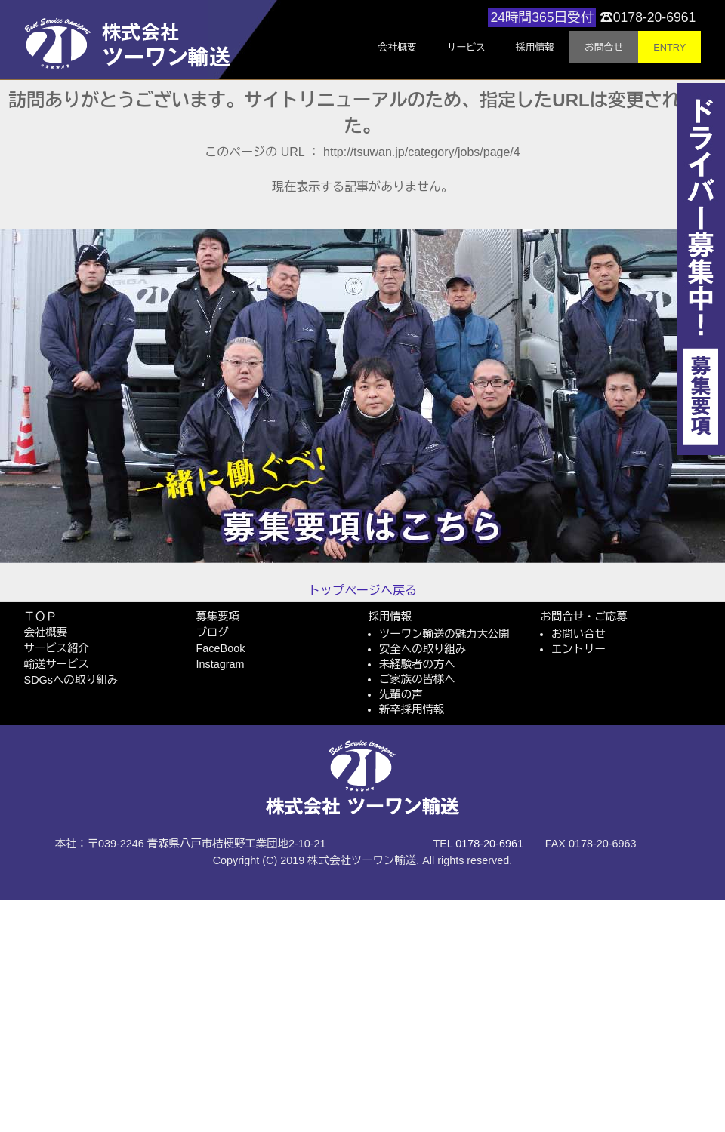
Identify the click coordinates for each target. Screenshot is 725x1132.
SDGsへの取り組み (71, 680)
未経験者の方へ (417, 664)
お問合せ (604, 47)
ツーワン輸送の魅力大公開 (444, 634)
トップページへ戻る (362, 590)
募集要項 (218, 617)
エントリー (578, 649)
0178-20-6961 (489, 844)
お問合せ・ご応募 (584, 617)
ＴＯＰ (40, 617)
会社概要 (46, 632)
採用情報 (390, 617)
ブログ (212, 632)
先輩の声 (401, 694)
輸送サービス (56, 664)
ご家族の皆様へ (417, 679)
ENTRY (669, 47)
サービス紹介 (56, 648)
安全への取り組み (422, 649)
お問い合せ (578, 634)
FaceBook (220, 648)
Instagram (220, 664)
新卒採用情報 (411, 709)
